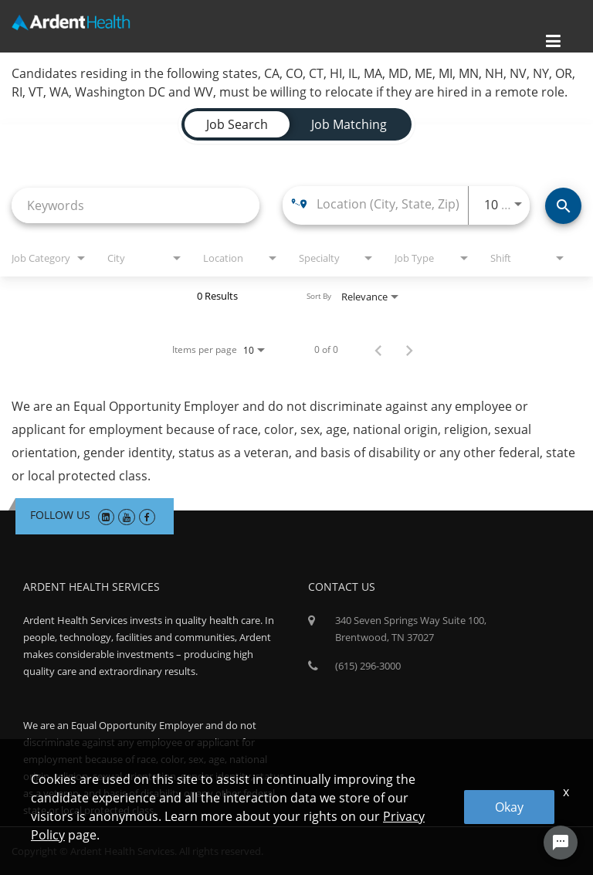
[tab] (237, 124)
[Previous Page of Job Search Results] (378, 349)
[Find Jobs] (563, 206)
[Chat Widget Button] (561, 843)
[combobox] (135, 205)
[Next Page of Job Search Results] (409, 349)
